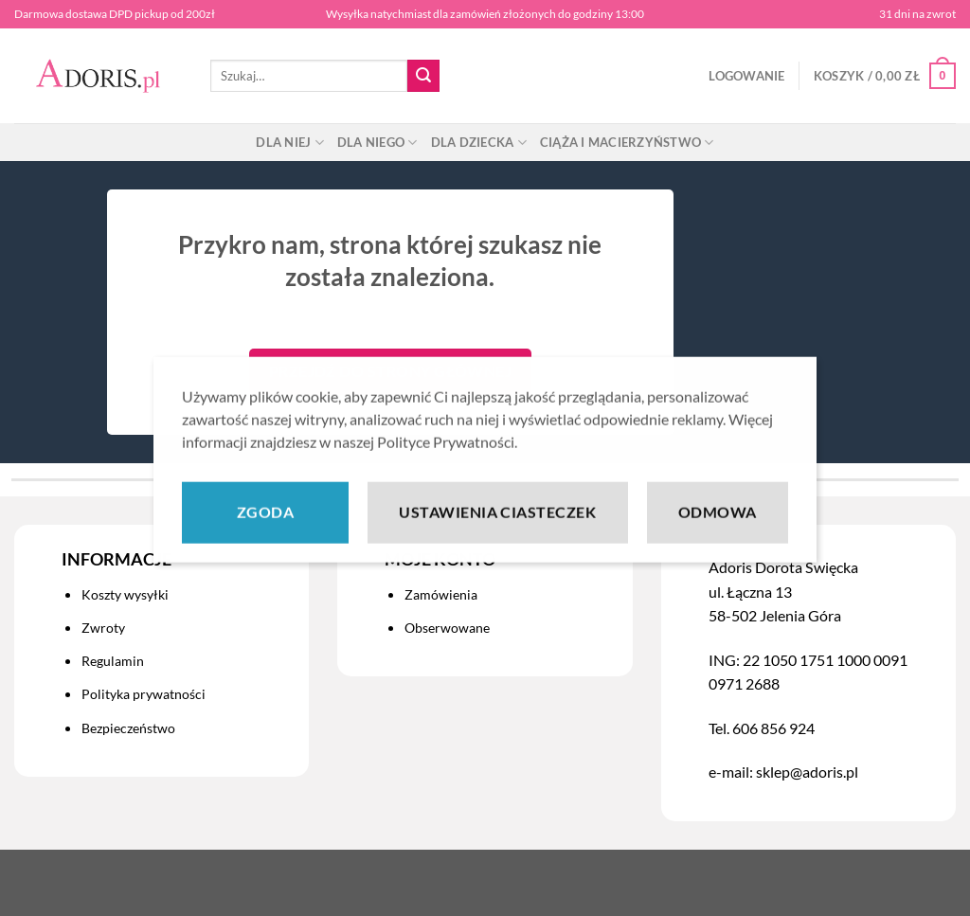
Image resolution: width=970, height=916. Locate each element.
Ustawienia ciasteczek (497, 529)
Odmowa (717, 529)
